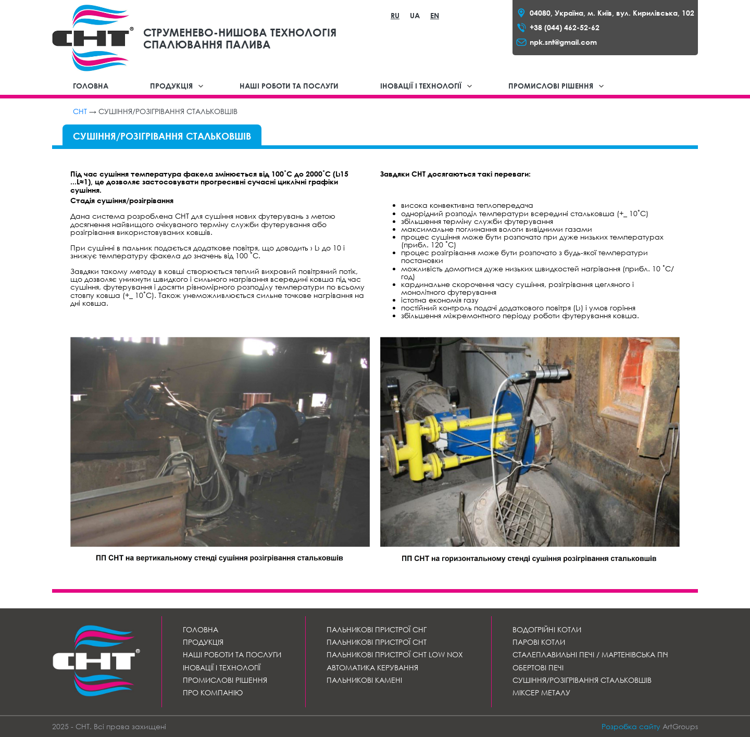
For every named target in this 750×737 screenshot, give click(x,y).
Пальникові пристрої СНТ (377, 642)
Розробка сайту (631, 726)
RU (395, 15)
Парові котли (538, 642)
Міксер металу (541, 692)
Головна (90, 85)
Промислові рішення (550, 85)
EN (434, 15)
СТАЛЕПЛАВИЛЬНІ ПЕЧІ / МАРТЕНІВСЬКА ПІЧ (590, 654)
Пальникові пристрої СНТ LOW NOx (395, 654)
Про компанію (213, 692)
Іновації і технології (420, 85)
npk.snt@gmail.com (563, 42)
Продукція (171, 85)
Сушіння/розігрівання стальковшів (582, 680)
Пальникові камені (364, 680)
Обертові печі (538, 667)
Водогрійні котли (546, 629)
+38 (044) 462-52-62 (564, 27)
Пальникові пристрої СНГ (377, 629)
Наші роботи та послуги (289, 85)
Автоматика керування (372, 667)
